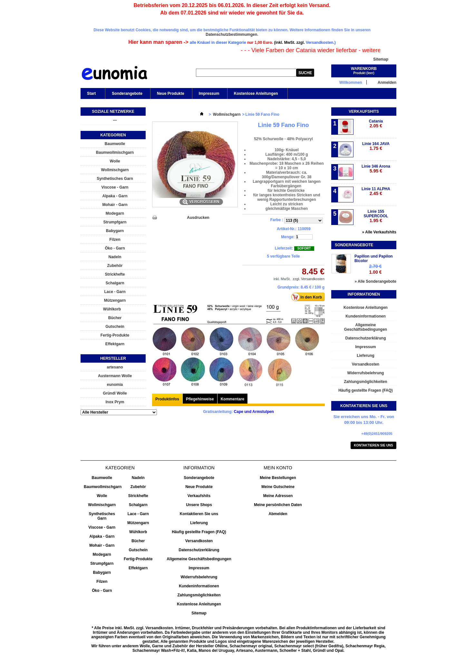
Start (91, 95)
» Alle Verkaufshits (379, 232)
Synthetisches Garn (115, 178)
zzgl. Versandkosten (308, 279)
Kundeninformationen (365, 316)
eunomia (115, 384)
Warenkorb (364, 68)
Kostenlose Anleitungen (255, 95)
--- (115, 120)
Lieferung (365, 355)
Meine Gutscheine (278, 487)
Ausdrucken (198, 217)
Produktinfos (167, 399)
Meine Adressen (278, 496)
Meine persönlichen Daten (278, 505)
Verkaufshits (364, 111)
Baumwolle (115, 144)
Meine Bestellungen (278, 477)
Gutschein (114, 326)
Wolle (115, 161)
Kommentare (232, 399)
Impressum (209, 93)
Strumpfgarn (115, 222)
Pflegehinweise (200, 399)
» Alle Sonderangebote (375, 281)
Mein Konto (278, 467)
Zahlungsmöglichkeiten (365, 381)
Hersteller (113, 358)
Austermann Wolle (115, 376)
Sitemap (380, 59)
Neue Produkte (170, 93)
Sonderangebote (127, 93)
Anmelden (387, 82)
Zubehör (115, 265)
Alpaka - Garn (114, 196)
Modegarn (115, 213)
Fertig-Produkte (115, 335)
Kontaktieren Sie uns (373, 445)
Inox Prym (114, 402)
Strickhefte (115, 274)
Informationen (364, 294)
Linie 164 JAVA (376, 146)
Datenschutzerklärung (365, 338)
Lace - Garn (114, 291)
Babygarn (115, 231)
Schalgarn (114, 283)
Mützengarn (115, 300)
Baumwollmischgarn (115, 152)
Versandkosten (365, 364)
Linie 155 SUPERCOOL (375, 216)
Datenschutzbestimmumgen (231, 34)
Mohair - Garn (114, 204)
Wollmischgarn (115, 170)
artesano (115, 367)
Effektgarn (114, 344)
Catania (376, 123)
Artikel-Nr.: (286, 229)
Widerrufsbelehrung (365, 373)
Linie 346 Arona (376, 168)
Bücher (114, 318)
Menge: (288, 237)
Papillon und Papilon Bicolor (373, 258)
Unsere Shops (199, 505)
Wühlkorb (112, 309)
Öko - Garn (115, 248)
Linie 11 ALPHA (376, 191)
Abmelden (277, 514)
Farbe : (277, 220)
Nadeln (114, 257)
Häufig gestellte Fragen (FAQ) (365, 390)
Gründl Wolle (115, 393)
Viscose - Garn (115, 187)
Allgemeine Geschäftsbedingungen (365, 327)
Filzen (114, 239)
